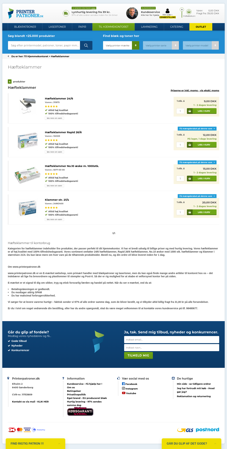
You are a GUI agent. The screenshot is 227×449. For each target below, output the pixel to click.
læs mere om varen (54, 118)
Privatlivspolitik (76, 394)
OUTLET (201, 26)
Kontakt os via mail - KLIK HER (30, 401)
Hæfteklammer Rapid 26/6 (63, 132)
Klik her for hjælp (150, 15)
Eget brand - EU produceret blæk (87, 398)
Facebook (129, 383)
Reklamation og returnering (194, 396)
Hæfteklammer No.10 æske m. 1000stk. (72, 166)
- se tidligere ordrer (194, 383)
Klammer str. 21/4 (57, 199)
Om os (71, 387)
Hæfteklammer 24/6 (59, 98)
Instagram (130, 388)
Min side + (167, 13)
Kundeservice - (84, 383)
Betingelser (74, 391)
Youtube (129, 393)
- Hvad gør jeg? (196, 390)
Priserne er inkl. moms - (195, 90)
